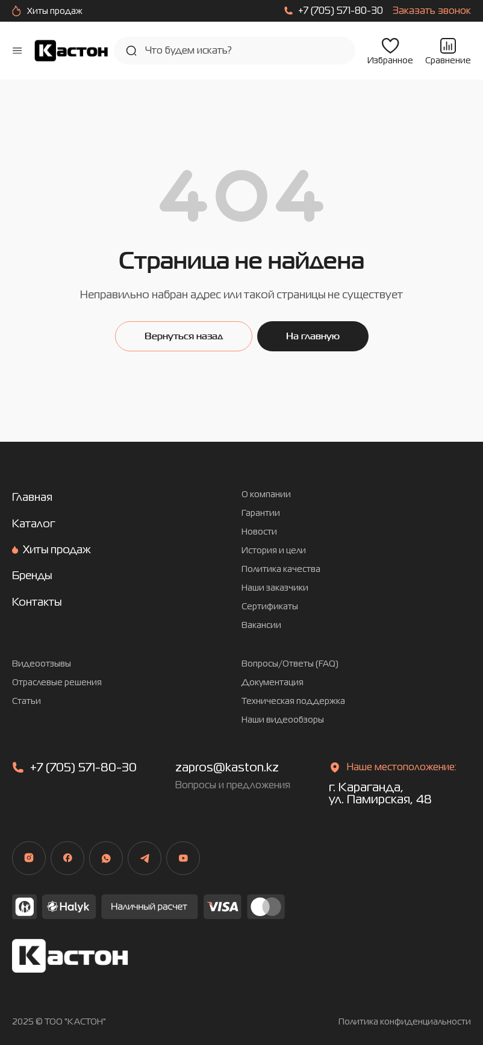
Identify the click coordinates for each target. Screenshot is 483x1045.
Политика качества (280, 569)
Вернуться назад (184, 336)
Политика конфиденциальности (404, 1021)
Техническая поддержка (293, 701)
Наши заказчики (274, 587)
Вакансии (261, 625)
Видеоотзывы (41, 663)
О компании (266, 494)
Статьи (26, 701)
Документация (272, 682)
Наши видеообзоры (282, 719)
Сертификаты (269, 606)
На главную (313, 336)
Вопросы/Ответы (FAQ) (289, 663)
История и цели (273, 550)
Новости (259, 531)
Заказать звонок (432, 10)
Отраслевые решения (57, 682)
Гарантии (260, 513)
